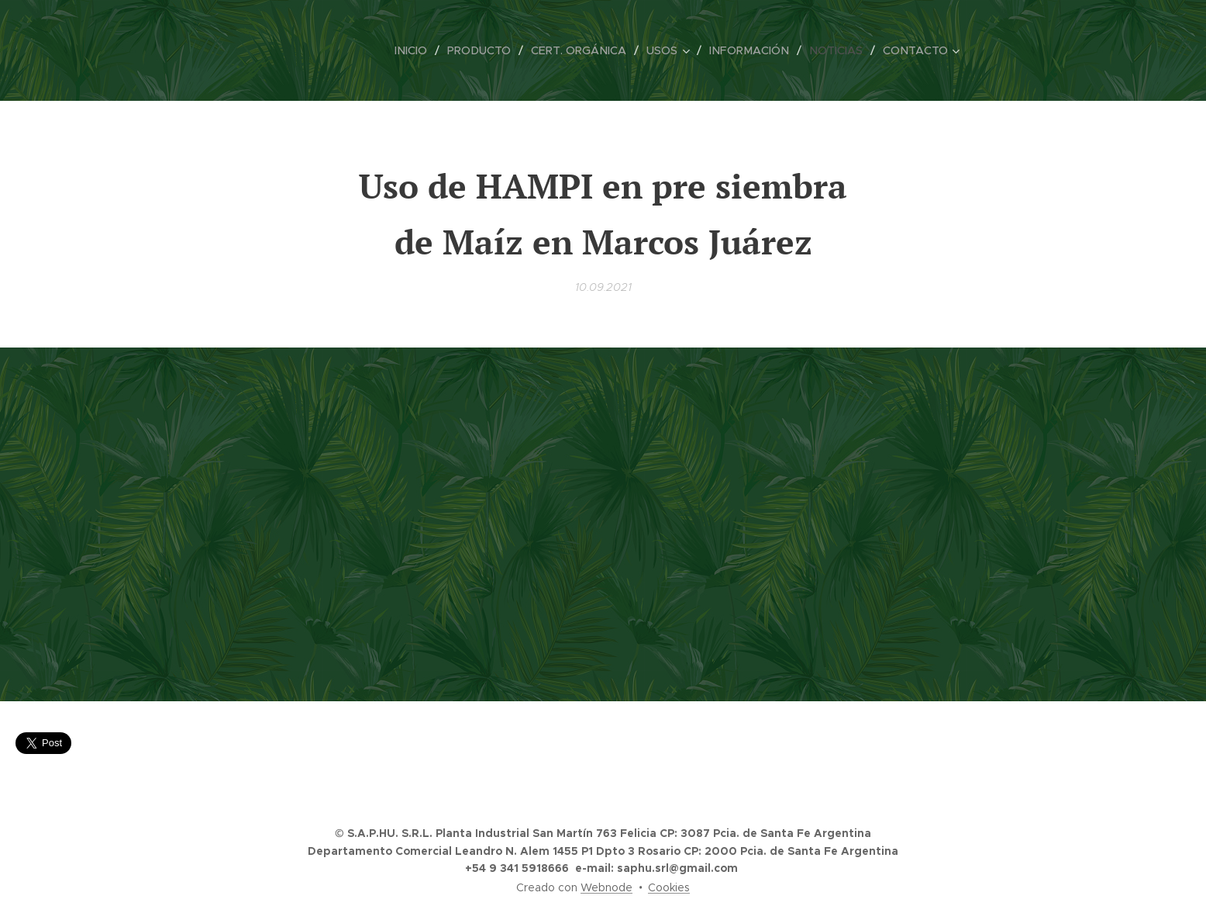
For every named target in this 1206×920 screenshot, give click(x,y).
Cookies (669, 887)
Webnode (606, 887)
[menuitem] (423, 50)
